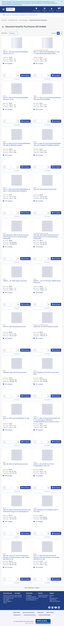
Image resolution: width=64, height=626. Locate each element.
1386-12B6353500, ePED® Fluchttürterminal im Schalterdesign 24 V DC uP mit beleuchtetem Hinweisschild (15, 236)
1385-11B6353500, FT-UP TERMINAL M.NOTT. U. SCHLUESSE (46, 510)
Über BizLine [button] (18, 597)
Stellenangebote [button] (42, 597)
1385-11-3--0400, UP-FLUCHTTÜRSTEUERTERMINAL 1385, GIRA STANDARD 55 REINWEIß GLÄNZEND (47, 144)
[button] (7, 63)
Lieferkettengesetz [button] (31, 597)
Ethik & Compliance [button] (8, 595)
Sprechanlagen (23, 20)
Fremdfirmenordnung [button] (32, 598)
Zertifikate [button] (29, 595)
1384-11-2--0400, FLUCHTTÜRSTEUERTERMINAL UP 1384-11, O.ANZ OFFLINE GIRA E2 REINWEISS (16, 190)
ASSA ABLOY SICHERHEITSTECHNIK (40, 50)
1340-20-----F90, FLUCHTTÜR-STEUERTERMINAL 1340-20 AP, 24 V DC (15, 52)
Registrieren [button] (52, 600)
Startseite (4, 20)
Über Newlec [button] (18, 595)
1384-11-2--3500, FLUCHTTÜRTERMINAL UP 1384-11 (16, 419)
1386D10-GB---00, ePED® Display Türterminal (45, 326)
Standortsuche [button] (53, 598)
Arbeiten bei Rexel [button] (43, 595)
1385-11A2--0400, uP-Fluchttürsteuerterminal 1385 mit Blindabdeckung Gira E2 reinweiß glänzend (16, 510)
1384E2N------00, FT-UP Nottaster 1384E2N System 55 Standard (47, 281)
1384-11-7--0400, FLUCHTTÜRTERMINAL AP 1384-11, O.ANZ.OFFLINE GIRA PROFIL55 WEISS (46, 52)
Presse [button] (5, 603)
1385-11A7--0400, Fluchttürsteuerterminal (44, 189)
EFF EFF (4, 50)
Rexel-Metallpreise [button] (31, 600)
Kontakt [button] (51, 595)
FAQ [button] (50, 597)
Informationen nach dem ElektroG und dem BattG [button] (8, 598)
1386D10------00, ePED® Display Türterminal (15, 281)
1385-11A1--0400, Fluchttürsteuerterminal (14, 326)
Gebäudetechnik (13, 20)
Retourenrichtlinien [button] (54, 601)
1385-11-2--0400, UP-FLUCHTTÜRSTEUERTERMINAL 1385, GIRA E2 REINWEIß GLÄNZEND (16, 144)
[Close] (61, 1)
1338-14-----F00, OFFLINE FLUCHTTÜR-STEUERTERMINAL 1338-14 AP (43, 465)
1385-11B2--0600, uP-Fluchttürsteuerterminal (15, 464)
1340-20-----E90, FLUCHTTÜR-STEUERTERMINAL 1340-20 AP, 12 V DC (15, 98)
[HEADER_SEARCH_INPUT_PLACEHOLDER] (32, 14)
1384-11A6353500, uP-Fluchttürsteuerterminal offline (46, 373)
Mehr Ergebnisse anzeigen (32, 587)
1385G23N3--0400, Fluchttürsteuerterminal (14, 372)
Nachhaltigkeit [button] (7, 601)
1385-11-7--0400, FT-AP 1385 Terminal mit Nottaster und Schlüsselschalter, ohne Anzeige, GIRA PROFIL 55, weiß (46, 557)
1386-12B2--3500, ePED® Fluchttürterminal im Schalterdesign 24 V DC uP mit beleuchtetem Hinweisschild (45, 236)
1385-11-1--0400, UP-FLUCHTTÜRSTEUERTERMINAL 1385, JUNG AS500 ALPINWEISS (47, 98)
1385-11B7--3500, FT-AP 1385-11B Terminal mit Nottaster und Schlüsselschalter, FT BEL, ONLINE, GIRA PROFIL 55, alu (16, 557)
